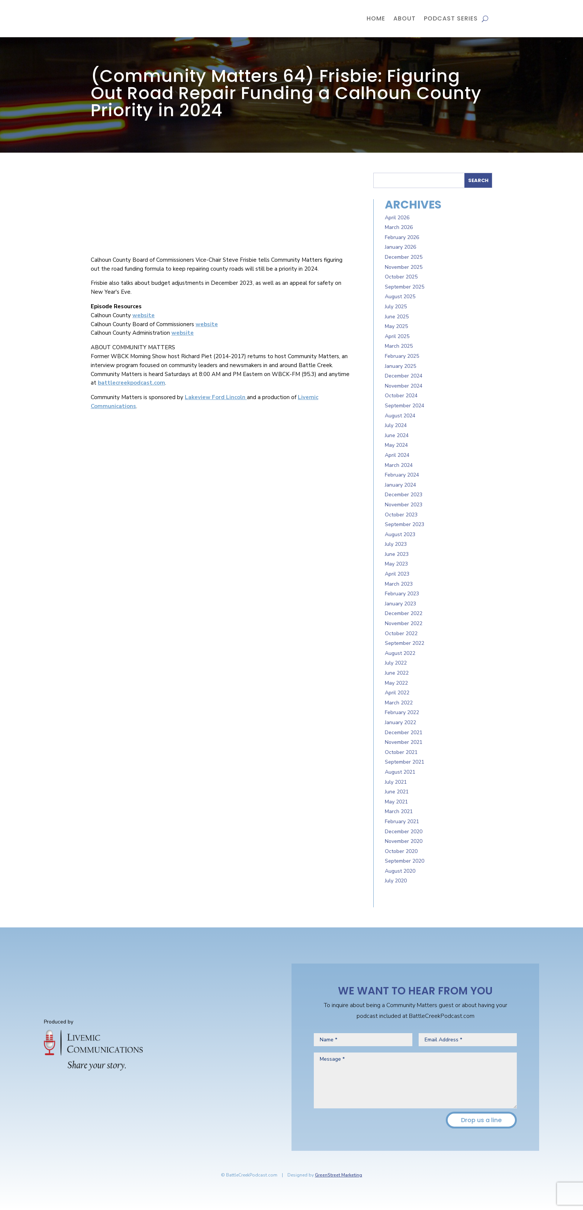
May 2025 (396, 326)
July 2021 (396, 782)
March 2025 (399, 346)
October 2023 (401, 514)
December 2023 (403, 494)
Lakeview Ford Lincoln (216, 397)
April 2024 (397, 455)
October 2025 (401, 276)
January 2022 (400, 722)
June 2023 (397, 554)
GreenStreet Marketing (338, 1175)
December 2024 (403, 375)
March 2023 (399, 584)
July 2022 (396, 662)
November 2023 (403, 504)
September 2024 (404, 405)
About (404, 18)
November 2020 (403, 841)
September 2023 (404, 524)
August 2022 (400, 653)
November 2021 (403, 742)
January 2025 (400, 366)
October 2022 (401, 633)
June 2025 (397, 316)
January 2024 (400, 484)
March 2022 (399, 702)
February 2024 (402, 474)
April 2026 (397, 217)
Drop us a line (481, 1120)
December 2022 (403, 613)
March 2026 (399, 227)
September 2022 (404, 643)
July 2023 (396, 544)
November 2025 (403, 267)
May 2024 (396, 445)
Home (376, 18)
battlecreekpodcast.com (131, 382)
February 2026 (402, 237)
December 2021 (403, 732)
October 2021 (401, 752)
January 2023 (400, 603)
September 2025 (404, 286)
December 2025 (403, 257)
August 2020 (400, 871)
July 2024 (396, 425)
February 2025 (402, 356)
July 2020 (396, 880)
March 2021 (399, 811)
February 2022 (402, 712)
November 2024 (403, 385)
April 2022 (397, 692)
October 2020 (401, 851)
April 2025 (397, 336)
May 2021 (396, 801)
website (143, 315)
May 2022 (396, 683)
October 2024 (401, 395)
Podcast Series (451, 18)
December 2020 (403, 831)
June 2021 (397, 791)
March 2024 (399, 465)
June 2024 (397, 435)
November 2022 (403, 623)
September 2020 (404, 860)
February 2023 (402, 593)
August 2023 (400, 534)
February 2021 (402, 821)
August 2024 (400, 415)
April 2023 (397, 573)
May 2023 (396, 563)
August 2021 (400, 772)
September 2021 (404, 761)
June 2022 (397, 672)
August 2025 (400, 296)
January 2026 (400, 247)
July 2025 (396, 306)
